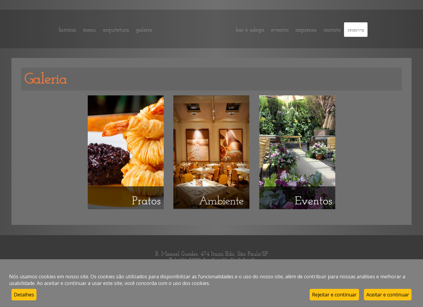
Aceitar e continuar (387, 294)
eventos (280, 29)
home (194, 29)
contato (332, 29)
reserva (356, 29)
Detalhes (24, 294)
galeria (144, 29)
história (67, 29)
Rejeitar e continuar (334, 294)
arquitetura (116, 29)
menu (89, 29)
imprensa (306, 29)
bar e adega (250, 29)
